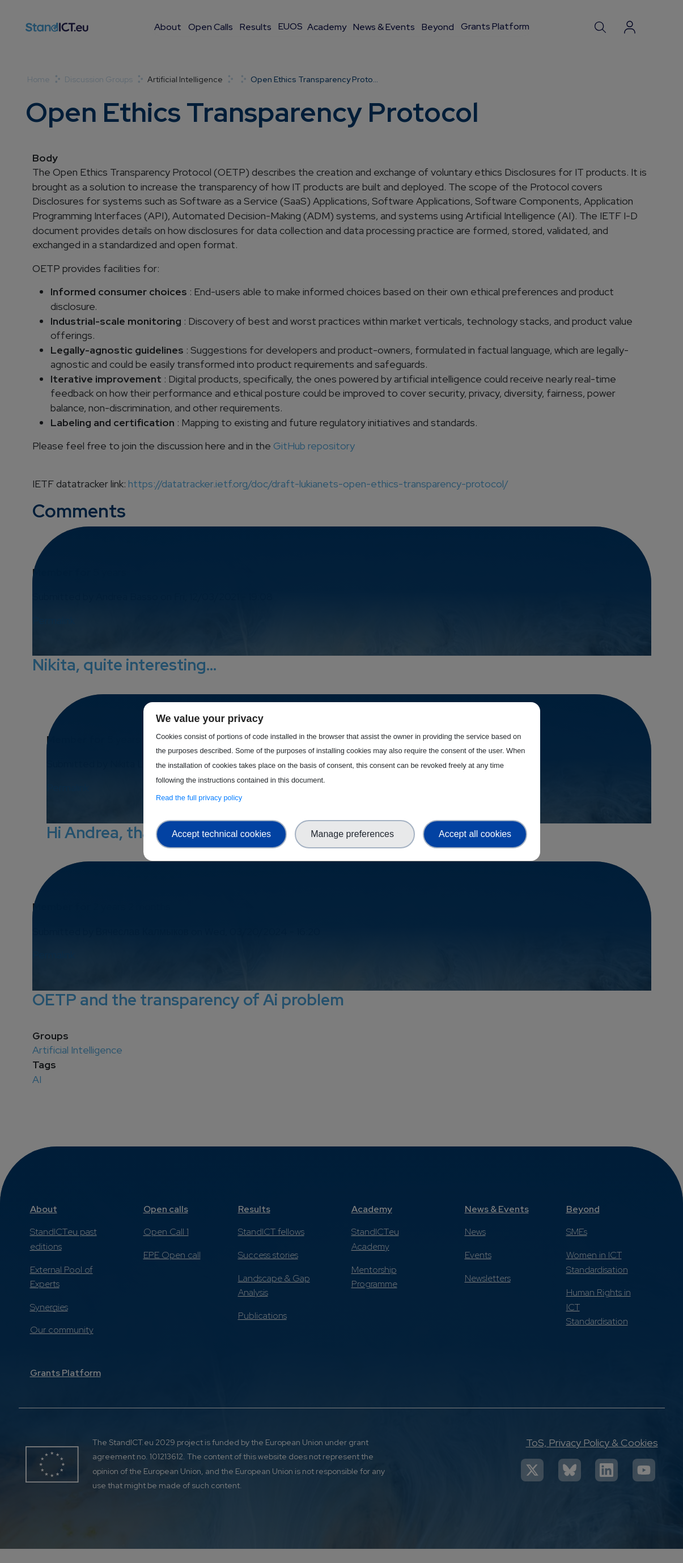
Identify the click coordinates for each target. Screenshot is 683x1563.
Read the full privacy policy (201, 797)
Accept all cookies (475, 834)
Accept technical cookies (221, 834)
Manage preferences (355, 834)
